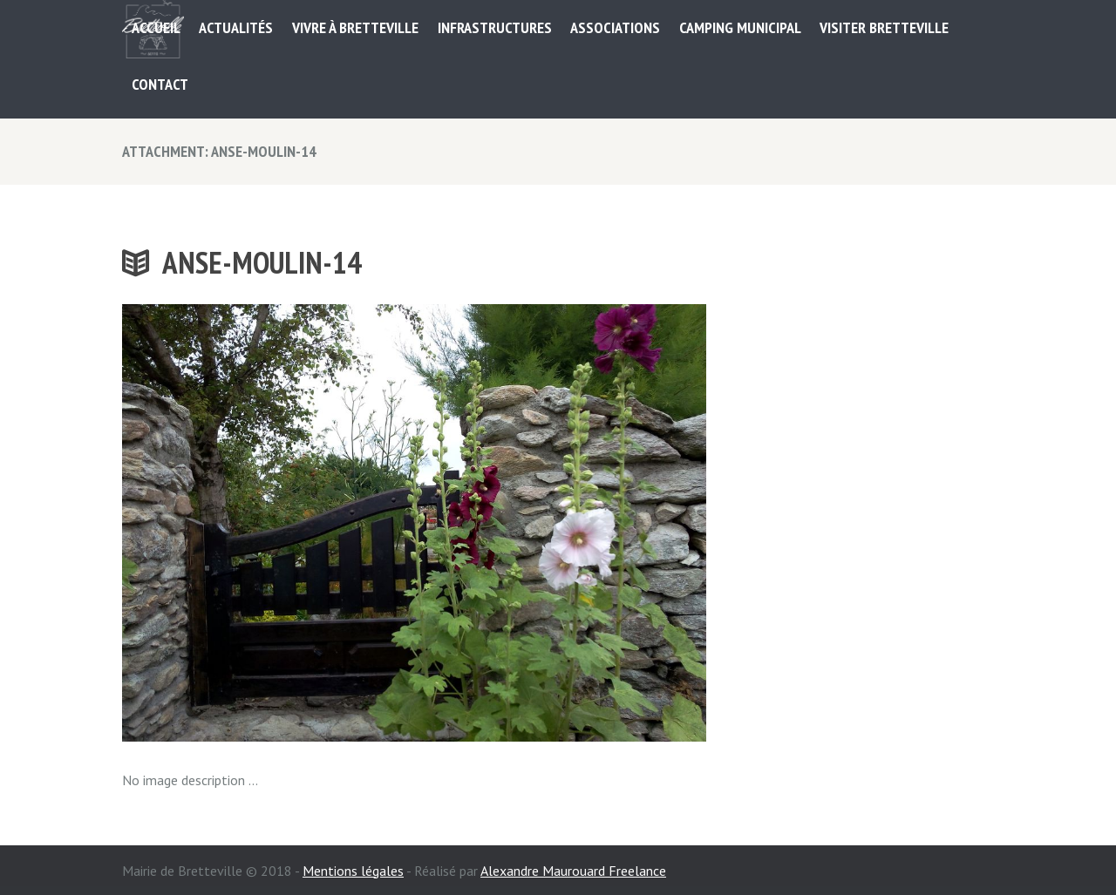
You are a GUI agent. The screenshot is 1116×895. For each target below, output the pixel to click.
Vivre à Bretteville (355, 27)
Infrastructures (495, 27)
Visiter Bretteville (884, 27)
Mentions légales (353, 870)
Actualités (236, 27)
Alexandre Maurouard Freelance (573, 870)
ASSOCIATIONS (615, 27)
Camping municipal (740, 27)
